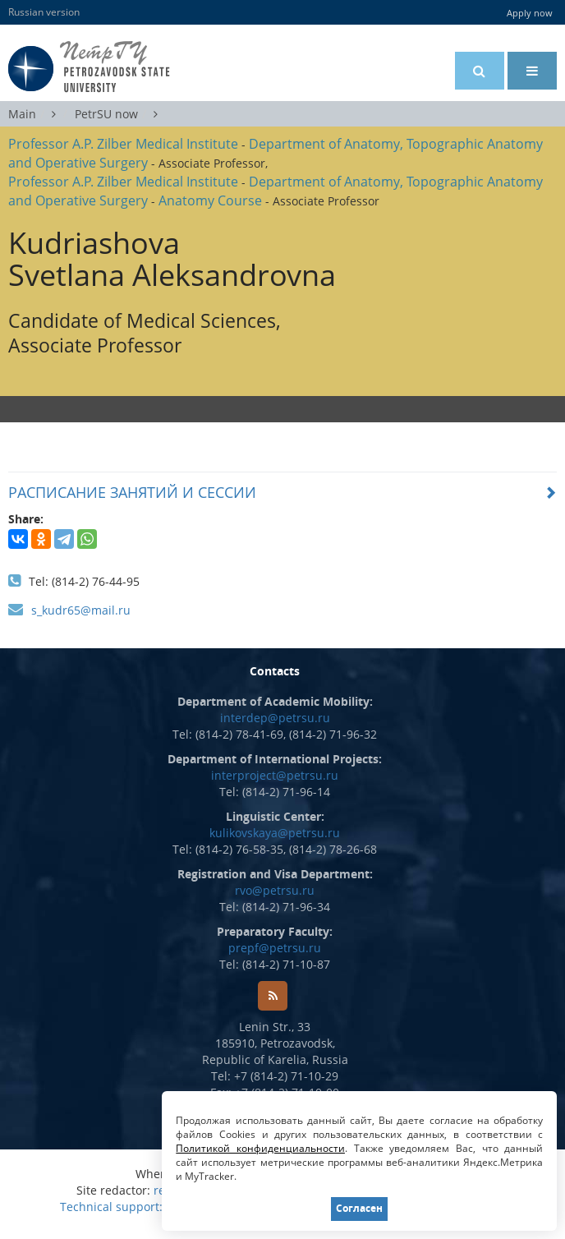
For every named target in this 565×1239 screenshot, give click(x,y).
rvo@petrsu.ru (275, 890)
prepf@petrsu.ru (274, 948)
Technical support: (111, 1206)
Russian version (44, 12)
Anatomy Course (210, 200)
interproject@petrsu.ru (274, 775)
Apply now (530, 13)
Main (22, 114)
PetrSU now (106, 114)
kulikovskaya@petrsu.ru (274, 833)
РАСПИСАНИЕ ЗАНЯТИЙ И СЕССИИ (132, 492)
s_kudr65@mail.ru (81, 610)
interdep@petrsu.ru (275, 717)
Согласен (360, 1208)
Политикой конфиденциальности (261, 1148)
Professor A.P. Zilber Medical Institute (123, 144)
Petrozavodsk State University (114, 67)
